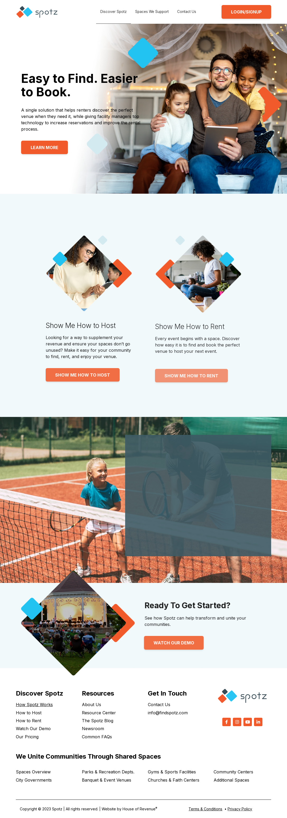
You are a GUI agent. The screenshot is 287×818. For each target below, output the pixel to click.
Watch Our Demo (152, 642)
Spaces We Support (152, 11)
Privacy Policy (240, 809)
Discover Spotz (113, 11)
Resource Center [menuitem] (99, 712)
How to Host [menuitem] (28, 712)
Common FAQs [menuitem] (97, 736)
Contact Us (186, 11)
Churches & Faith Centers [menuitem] (173, 780)
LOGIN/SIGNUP (246, 12)
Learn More (44, 147)
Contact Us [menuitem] (159, 704)
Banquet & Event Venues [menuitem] (106, 780)
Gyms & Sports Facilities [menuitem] (172, 771)
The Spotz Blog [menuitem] (97, 720)
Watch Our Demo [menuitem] (33, 728)
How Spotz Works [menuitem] (34, 704)
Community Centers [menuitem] (233, 771)
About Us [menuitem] (91, 704)
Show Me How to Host (82, 375)
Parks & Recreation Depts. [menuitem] (108, 771)
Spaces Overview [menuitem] (33, 771)
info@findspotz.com (168, 712)
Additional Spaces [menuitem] (231, 780)
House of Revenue (140, 809)
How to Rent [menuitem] (28, 720)
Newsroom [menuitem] (93, 728)
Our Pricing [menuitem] (27, 736)
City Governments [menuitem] (34, 780)
